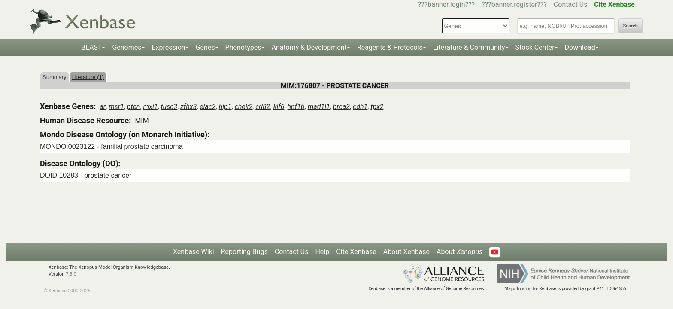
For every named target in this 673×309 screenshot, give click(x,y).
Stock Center (535, 47)
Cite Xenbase (356, 252)
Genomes (126, 47)
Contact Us (571, 4)
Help (322, 252)
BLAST (91, 47)
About (459, 252)
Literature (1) (88, 77)
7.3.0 (71, 274)
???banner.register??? (514, 4)
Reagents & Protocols (390, 47)
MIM (142, 121)
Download (580, 47)
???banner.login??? (446, 4)
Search (630, 26)
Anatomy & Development (309, 47)
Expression (168, 47)
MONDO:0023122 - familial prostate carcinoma (111, 146)
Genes (205, 47)
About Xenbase (406, 252)
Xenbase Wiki (193, 252)
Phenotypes (243, 47)
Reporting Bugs (244, 252)
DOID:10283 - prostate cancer (85, 175)
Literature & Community (469, 47)
